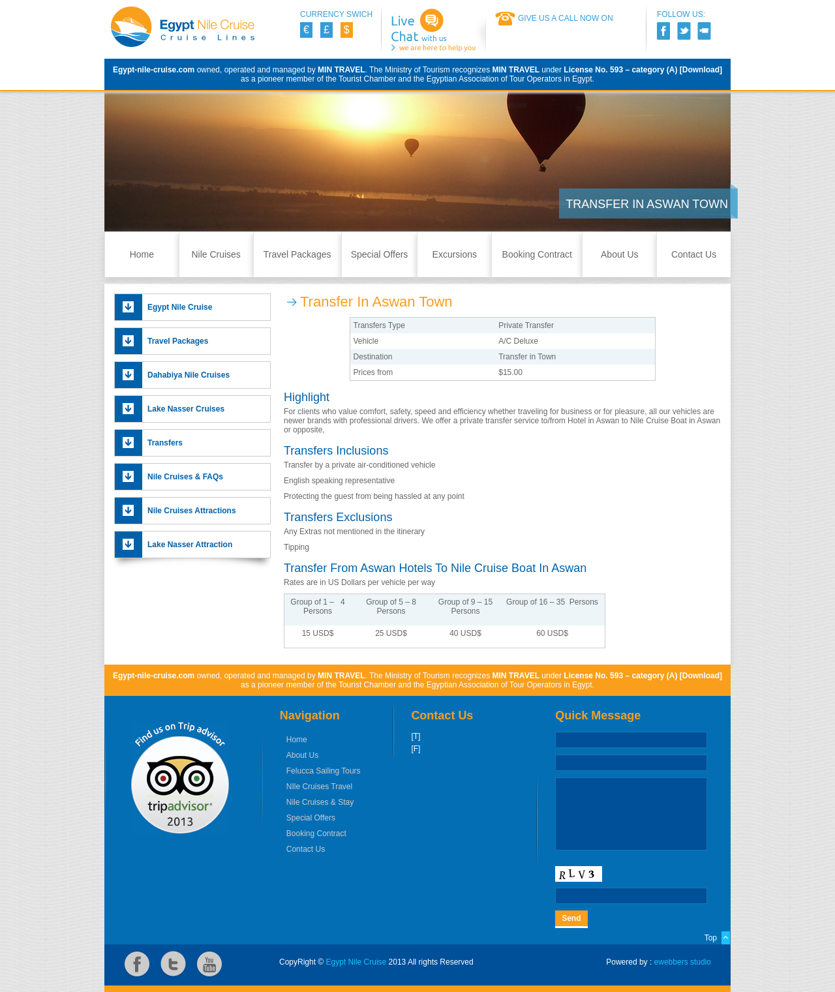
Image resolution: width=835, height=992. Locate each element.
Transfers (165, 442)
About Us (620, 254)
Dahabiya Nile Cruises (188, 375)
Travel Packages (297, 254)
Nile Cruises (215, 254)
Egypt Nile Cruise (179, 307)
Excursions (455, 254)
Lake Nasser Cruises (185, 408)
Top (711, 937)
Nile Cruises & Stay (320, 802)
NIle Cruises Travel (319, 786)
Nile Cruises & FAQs (185, 476)
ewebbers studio (682, 962)
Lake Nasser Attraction (189, 544)
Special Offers (379, 254)
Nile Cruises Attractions (191, 510)
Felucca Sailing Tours (323, 770)
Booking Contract (537, 254)
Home (142, 254)
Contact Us (693, 254)
